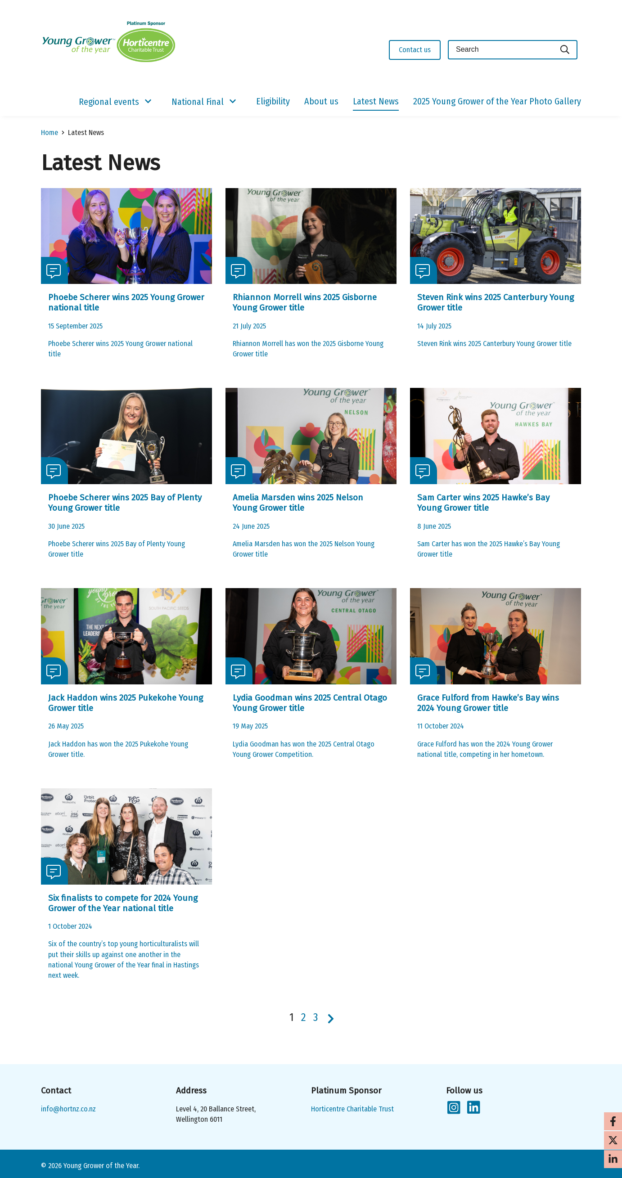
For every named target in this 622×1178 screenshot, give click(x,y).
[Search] (565, 49)
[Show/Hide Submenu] (148, 102)
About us (321, 101)
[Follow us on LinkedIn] (473, 1108)
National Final (197, 101)
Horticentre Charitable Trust (352, 1109)
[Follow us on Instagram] (453, 1108)
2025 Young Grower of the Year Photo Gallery (497, 101)
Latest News (376, 101)
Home (49, 132)
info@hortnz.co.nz (68, 1109)
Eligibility (273, 101)
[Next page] (331, 1018)
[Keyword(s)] (500, 49)
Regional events (109, 101)
